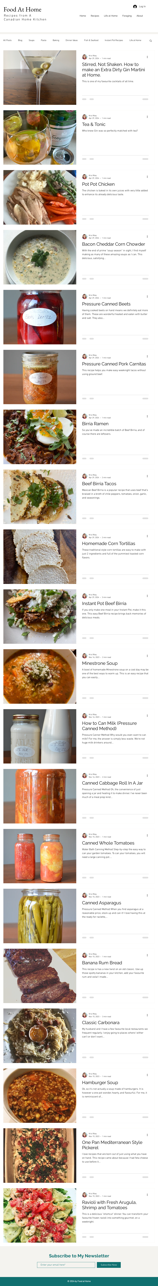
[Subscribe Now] (109, 1265)
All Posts (7, 40)
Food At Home (23, 9)
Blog (20, 40)
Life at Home (135, 40)
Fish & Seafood (91, 40)
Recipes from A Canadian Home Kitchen (25, 18)
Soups (32, 40)
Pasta (43, 40)
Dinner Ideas (72, 40)
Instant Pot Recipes (114, 40)
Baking (56, 40)
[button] (150, 41)
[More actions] (148, 57)
